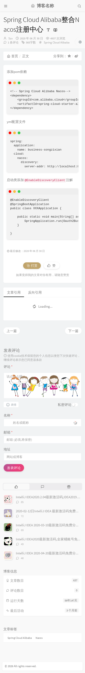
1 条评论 (13, 42)
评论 (8, 366)
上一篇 (12, 331)
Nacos (39, 637)
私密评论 (64, 404)
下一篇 (73, 331)
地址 (7, 449)
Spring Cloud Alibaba (57, 42)
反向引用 (35, 292)
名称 (8, 415)
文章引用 (14, 292)
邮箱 (8, 432)
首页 (12, 56)
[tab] (16, 486)
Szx (10, 38)
